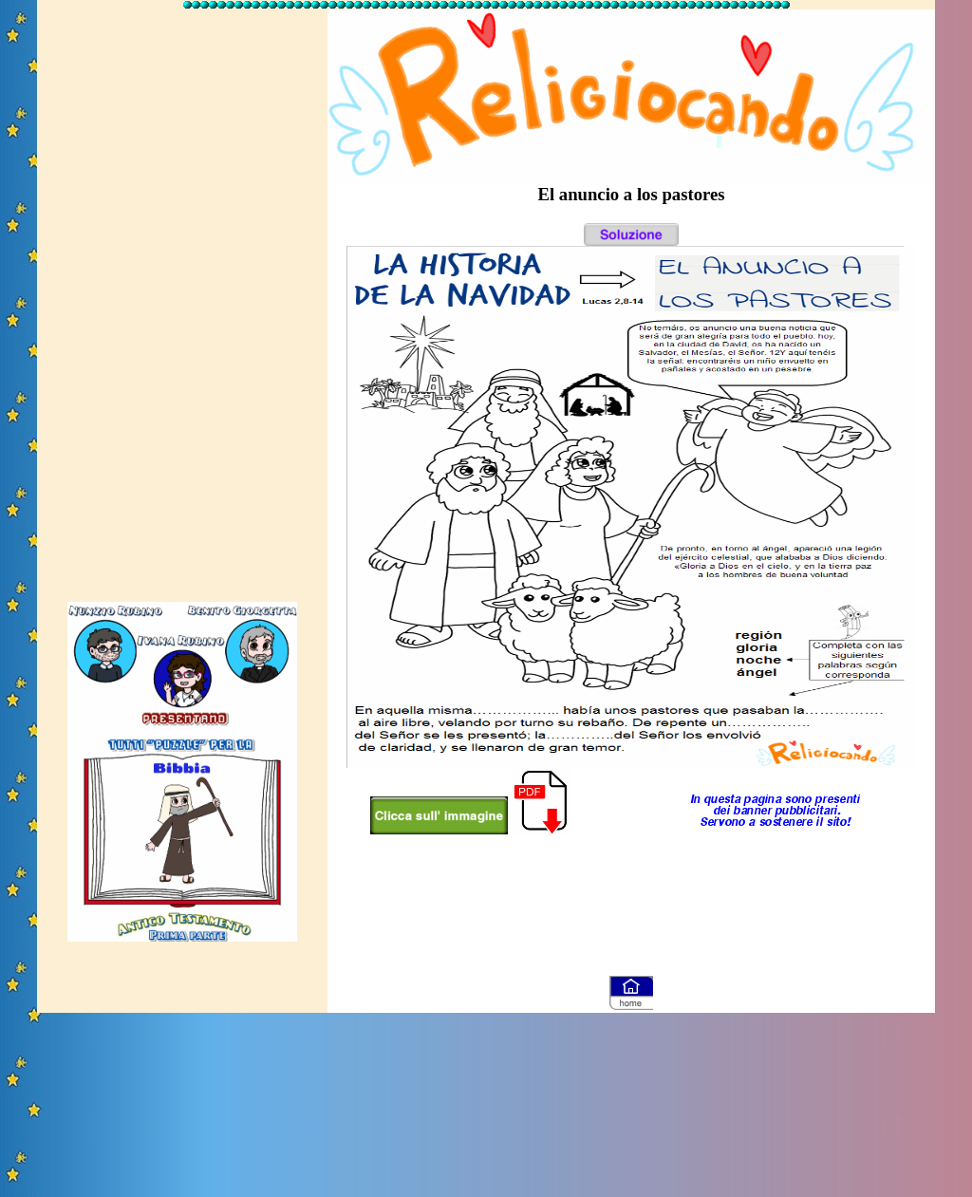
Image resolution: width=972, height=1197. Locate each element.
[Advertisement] (182, 297)
